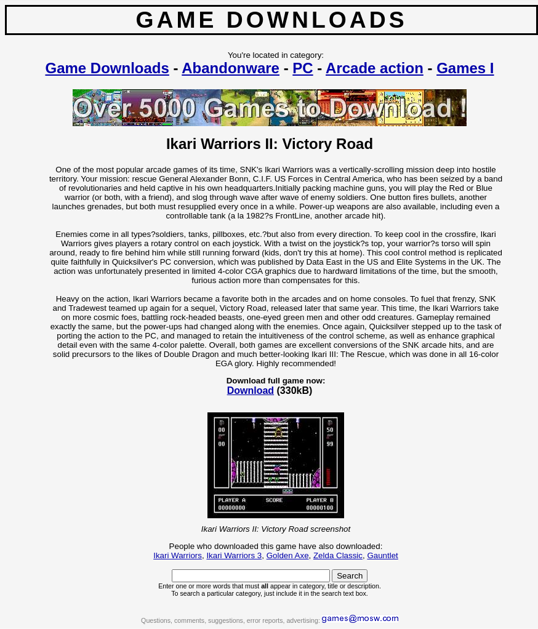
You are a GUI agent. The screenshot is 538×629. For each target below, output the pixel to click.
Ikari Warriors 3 (234, 555)
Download (250, 390)
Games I (465, 68)
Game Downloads (107, 68)
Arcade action (375, 68)
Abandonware (230, 68)
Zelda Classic (338, 555)
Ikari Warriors (177, 555)
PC (302, 68)
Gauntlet (382, 555)
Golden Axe (288, 555)
